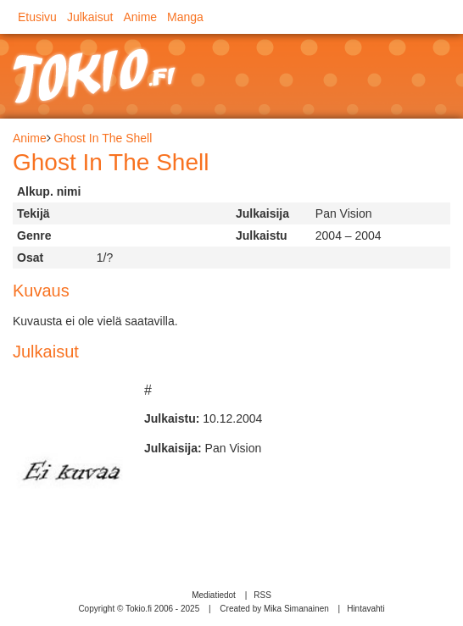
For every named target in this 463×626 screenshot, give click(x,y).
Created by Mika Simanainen (274, 608)
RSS (262, 595)
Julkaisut (90, 17)
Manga (185, 17)
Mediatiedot (214, 595)
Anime (140, 17)
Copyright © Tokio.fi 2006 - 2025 (138, 608)
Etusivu (37, 17)
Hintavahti (365, 608)
